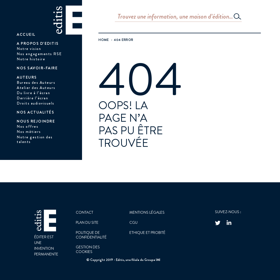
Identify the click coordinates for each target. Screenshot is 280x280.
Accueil (26, 34)
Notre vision (29, 48)
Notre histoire (31, 59)
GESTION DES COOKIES (88, 249)
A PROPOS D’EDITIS (38, 43)
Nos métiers (29, 131)
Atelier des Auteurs (36, 87)
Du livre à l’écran (33, 93)
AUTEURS (27, 77)
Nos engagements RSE (39, 53)
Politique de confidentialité (91, 235)
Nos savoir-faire (37, 68)
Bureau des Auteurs (36, 82)
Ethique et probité (147, 232)
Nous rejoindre (36, 121)
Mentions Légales (147, 212)
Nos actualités (35, 112)
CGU (133, 222)
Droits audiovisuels (35, 103)
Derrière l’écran (32, 98)
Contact (84, 212)
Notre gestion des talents (35, 139)
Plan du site (87, 222)
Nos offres (27, 126)
